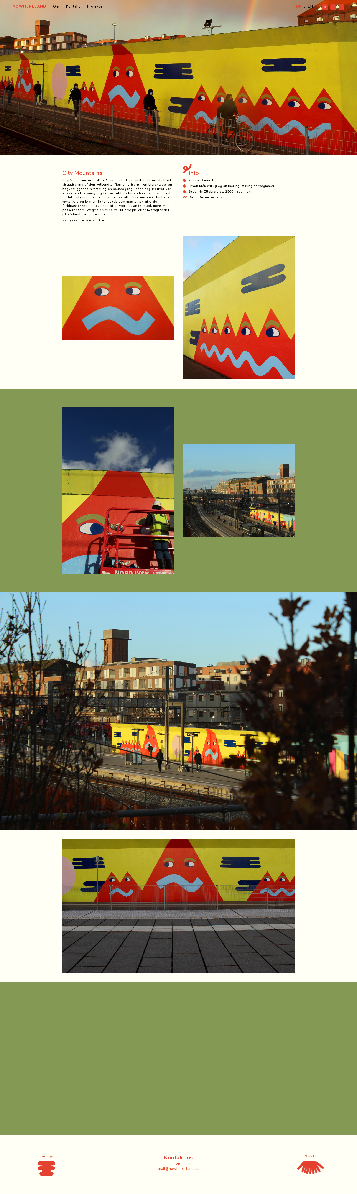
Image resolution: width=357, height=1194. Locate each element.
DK (299, 6)
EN (310, 6)
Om (56, 6)
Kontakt (73, 6)
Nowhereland (29, 6)
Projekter (95, 6)
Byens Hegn (211, 180)
